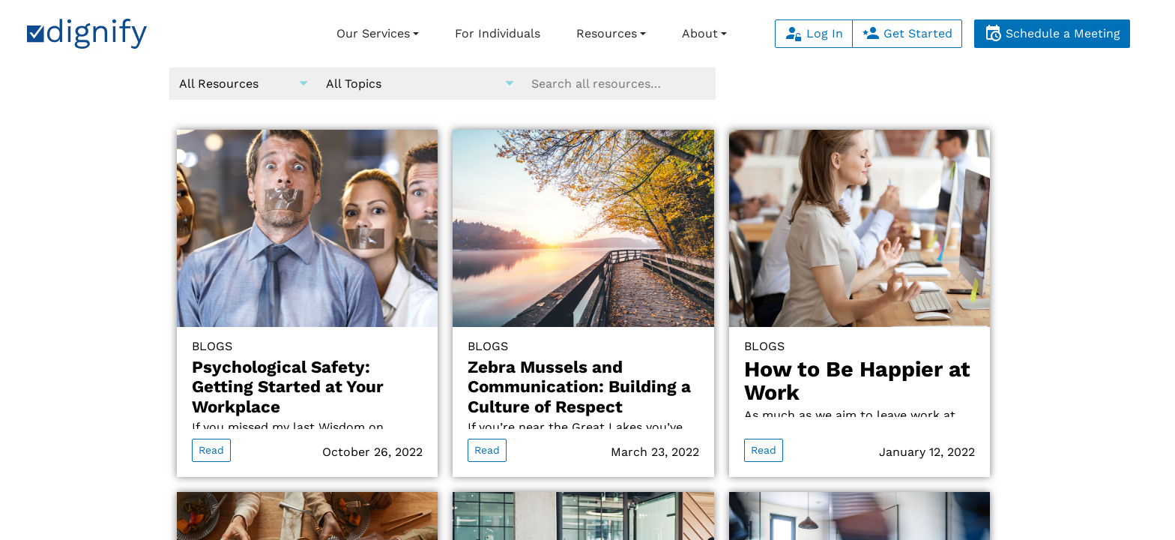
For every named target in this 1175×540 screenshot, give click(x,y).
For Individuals (497, 33)
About (700, 33)
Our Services (373, 33)
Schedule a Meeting (1052, 33)
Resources (606, 33)
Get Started (907, 33)
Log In (814, 33)
